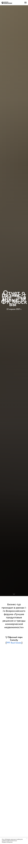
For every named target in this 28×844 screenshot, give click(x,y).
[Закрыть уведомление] (27, 838)
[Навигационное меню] (25, 2)
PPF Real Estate (14, 642)
